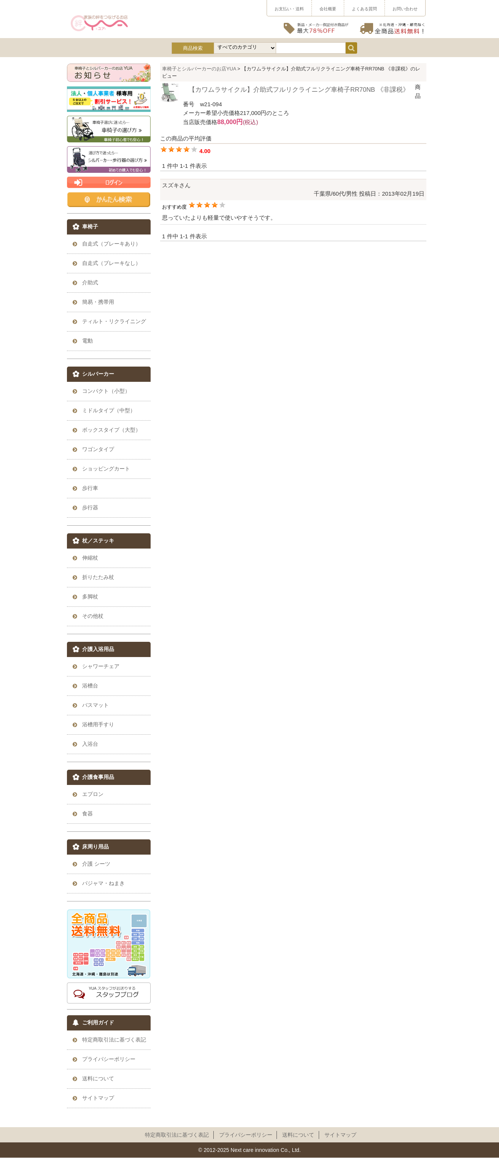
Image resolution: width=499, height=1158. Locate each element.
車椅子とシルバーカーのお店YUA (199, 69)
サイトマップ (340, 1135)
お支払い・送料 (289, 8)
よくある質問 (364, 8)
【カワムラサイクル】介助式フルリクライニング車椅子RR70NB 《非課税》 (299, 89)
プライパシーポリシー (245, 1135)
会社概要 (327, 8)
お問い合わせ (405, 8)
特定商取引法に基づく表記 (177, 1135)
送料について (298, 1135)
